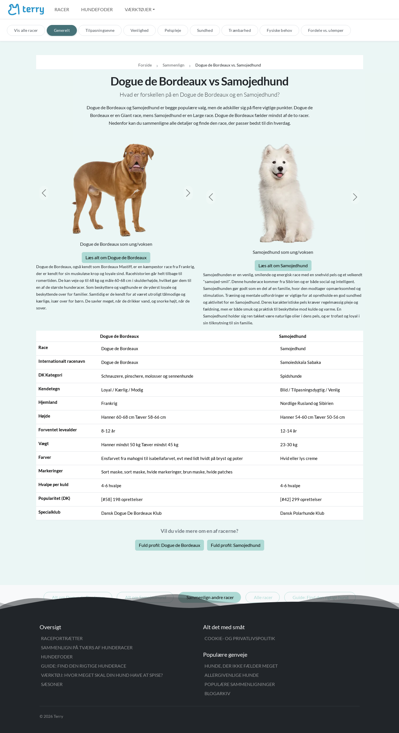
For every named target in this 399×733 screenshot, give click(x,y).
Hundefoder (97, 9)
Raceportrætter (62, 638)
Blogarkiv (217, 693)
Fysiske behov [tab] (279, 30)
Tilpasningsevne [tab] (99, 30)
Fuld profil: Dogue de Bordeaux (169, 545)
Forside (145, 65)
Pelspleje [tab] (173, 30)
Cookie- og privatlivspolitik (240, 638)
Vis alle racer (26, 30)
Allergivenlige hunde (232, 675)
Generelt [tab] (62, 30)
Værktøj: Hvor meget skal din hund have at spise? (102, 675)
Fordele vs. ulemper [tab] (326, 30)
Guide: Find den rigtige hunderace (83, 665)
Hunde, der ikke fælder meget (241, 665)
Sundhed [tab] (205, 30)
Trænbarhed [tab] (240, 30)
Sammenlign (173, 65)
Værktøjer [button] (138, 9)
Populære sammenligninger (240, 684)
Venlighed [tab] (140, 30)
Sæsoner (52, 684)
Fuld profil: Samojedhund (235, 545)
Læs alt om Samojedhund (283, 265)
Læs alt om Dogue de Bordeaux (116, 257)
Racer (62, 9)
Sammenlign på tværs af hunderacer (87, 647)
